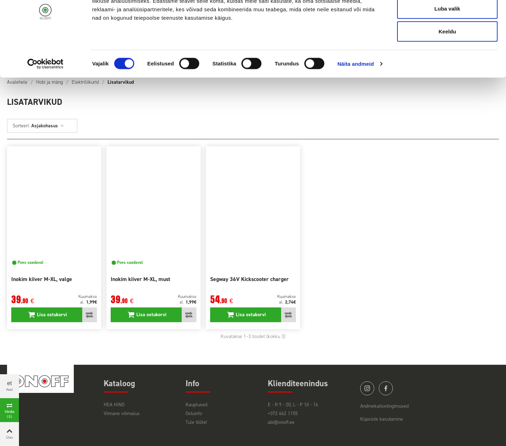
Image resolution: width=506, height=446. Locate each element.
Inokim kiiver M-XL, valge (41, 279)
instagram (367, 388)
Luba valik (447, 42)
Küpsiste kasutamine (381, 419)
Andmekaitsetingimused (384, 406)
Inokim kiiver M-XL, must (140, 279)
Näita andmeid (355, 97)
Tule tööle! (196, 422)
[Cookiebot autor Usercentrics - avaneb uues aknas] (45, 97)
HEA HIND (114, 404)
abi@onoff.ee (281, 422)
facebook (386, 388)
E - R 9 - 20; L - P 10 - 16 (293, 404)
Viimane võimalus (122, 413)
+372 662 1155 (283, 413)
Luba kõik (447, 18)
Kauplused (196, 404)
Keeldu (447, 65)
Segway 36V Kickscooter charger (249, 279)
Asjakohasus (47, 125)
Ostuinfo (194, 413)
